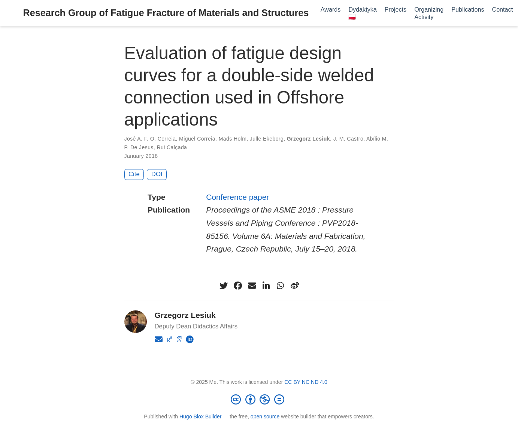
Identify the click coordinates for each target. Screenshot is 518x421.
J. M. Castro (348, 139)
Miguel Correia (197, 139)
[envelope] (252, 285)
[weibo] (294, 285)
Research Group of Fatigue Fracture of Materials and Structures (166, 12)
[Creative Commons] (259, 399)
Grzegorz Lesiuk (308, 139)
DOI (157, 174)
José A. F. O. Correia (150, 139)
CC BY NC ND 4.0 (305, 382)
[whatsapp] (280, 285)
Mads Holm (233, 139)
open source (265, 417)
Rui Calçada (172, 147)
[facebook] (237, 285)
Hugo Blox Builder (200, 417)
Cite (134, 174)
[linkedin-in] (266, 285)
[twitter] (223, 285)
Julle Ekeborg (267, 139)
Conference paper (237, 197)
